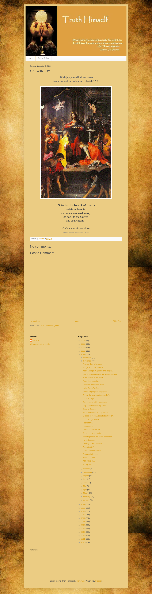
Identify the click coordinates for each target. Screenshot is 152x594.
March (86, 493)
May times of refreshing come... (95, 405)
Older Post (117, 321)
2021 (83, 504)
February (87, 496)
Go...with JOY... (89, 447)
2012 (83, 536)
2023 (83, 351)
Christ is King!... (89, 399)
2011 (83, 539)
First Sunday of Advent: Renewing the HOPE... (101, 374)
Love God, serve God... (92, 430)
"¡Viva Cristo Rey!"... (91, 388)
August (86, 476)
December (87, 357)
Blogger (98, 581)
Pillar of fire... (88, 423)
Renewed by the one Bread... (94, 385)
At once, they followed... (92, 364)
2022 (83, 354)
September (87, 472)
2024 (83, 348)
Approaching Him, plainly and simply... (98, 371)
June (85, 483)
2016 (83, 522)
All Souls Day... (89, 461)
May (85, 486)
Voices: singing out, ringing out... (95, 392)
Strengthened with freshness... (95, 402)
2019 (83, 511)
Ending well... (88, 464)
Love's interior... (89, 440)
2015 (83, 525)
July (85, 479)
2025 (83, 344)
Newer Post (35, 321)
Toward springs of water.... (93, 381)
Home (30, 58)
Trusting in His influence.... (93, 444)
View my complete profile (40, 344)
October (86, 469)
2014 (83, 529)
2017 (83, 518)
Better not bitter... (89, 458)
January (86, 500)
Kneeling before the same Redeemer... (98, 437)
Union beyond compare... (93, 451)
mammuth (80, 581)
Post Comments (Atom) (50, 325)
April (85, 490)
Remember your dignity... (92, 433)
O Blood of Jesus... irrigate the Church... (98, 416)
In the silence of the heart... (93, 378)
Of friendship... (88, 426)
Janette (36, 340)
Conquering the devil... (91, 419)
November (87, 361)
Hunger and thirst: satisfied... (94, 367)
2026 (83, 341)
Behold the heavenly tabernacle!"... (96, 395)
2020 (83, 508)
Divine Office (43, 58)
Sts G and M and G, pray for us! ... (96, 412)
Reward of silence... (90, 454)
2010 (83, 542)
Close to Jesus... (89, 409)
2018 (83, 515)
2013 (83, 532)
